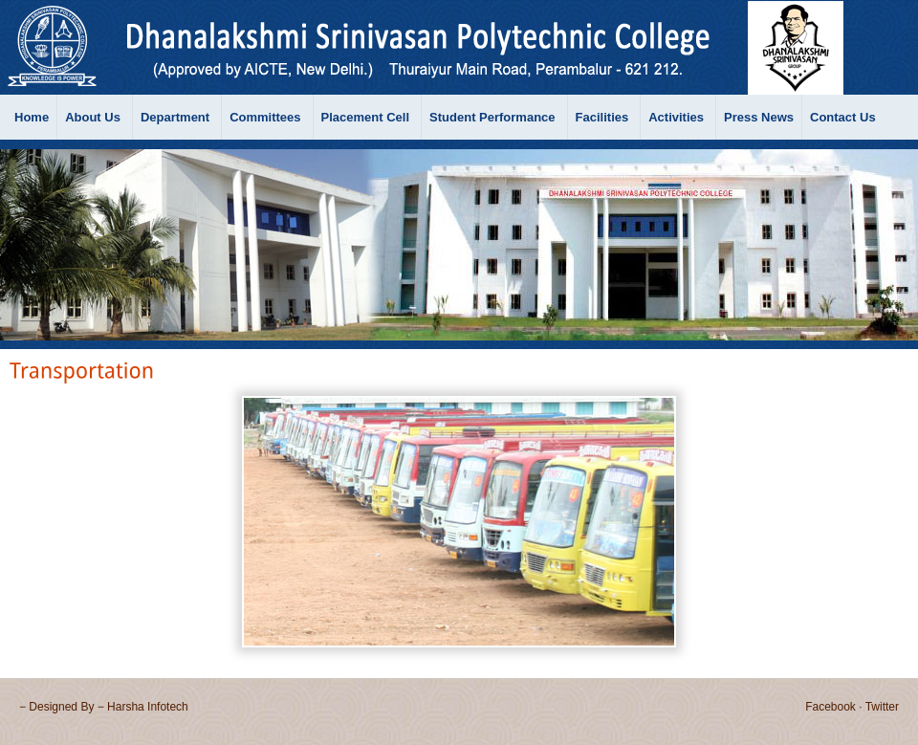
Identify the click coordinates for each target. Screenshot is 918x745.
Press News (759, 117)
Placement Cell (365, 117)
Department (175, 117)
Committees (265, 117)
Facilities (602, 117)
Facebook (830, 706)
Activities (676, 117)
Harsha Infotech (147, 706)
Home (31, 117)
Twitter (882, 706)
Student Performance (492, 117)
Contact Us (843, 117)
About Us (92, 117)
